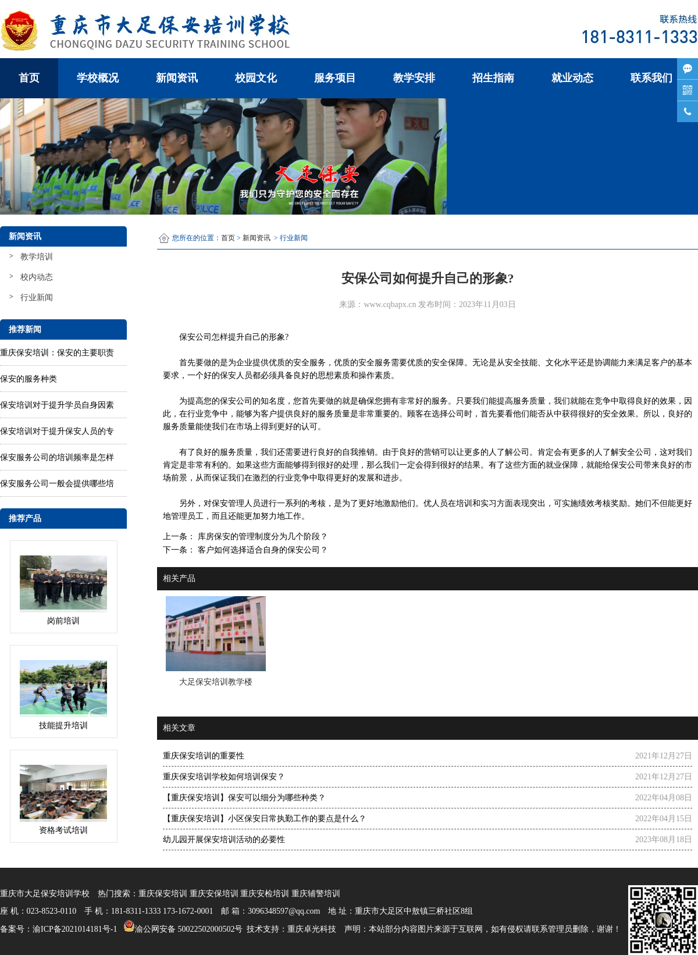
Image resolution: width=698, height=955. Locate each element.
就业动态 (572, 78)
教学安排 (414, 78)
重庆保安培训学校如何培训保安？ (224, 776)
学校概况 (98, 78)
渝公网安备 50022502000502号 (182, 926)
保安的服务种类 (28, 379)
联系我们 (651, 78)
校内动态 (36, 277)
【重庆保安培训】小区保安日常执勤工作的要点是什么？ (264, 818)
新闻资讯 (177, 78)
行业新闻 (36, 297)
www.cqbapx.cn (390, 304)
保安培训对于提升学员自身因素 (57, 405)
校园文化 (256, 78)
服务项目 (335, 78)
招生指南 (493, 78)
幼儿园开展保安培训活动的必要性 (224, 839)
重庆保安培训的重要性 (203, 755)
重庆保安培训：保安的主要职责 (57, 352)
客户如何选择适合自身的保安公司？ (261, 550)
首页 (29, 78)
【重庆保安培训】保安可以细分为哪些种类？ (244, 797)
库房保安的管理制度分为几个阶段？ (261, 536)
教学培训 (36, 256)
